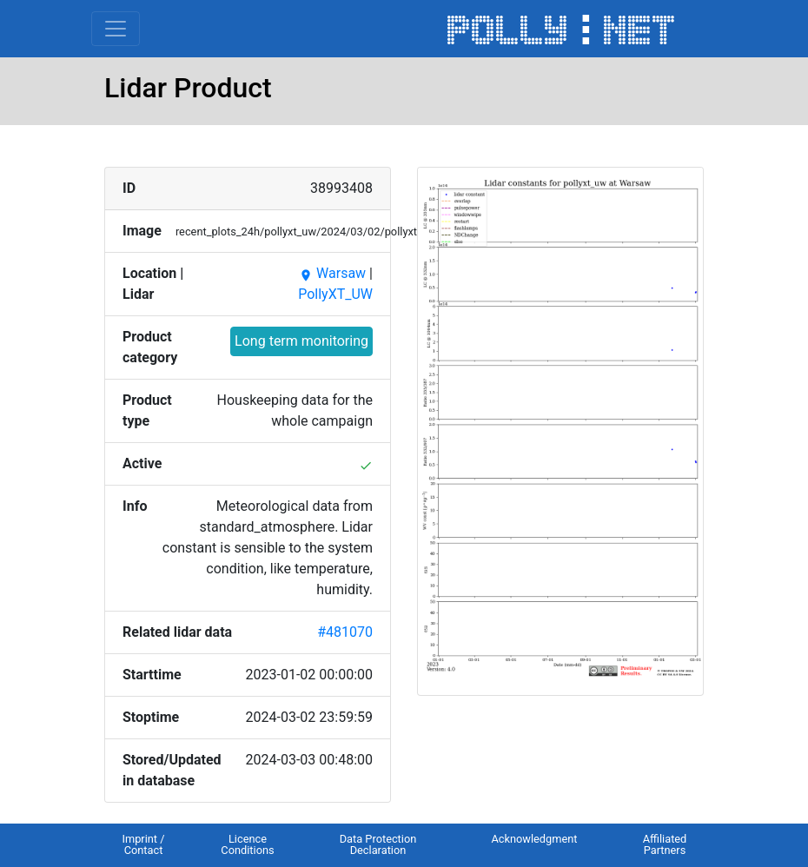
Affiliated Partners (665, 844)
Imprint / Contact (143, 844)
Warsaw (332, 273)
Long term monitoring (301, 341)
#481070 (345, 632)
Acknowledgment (534, 838)
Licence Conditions (247, 844)
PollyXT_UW (335, 294)
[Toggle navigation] (115, 28)
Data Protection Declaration (378, 844)
